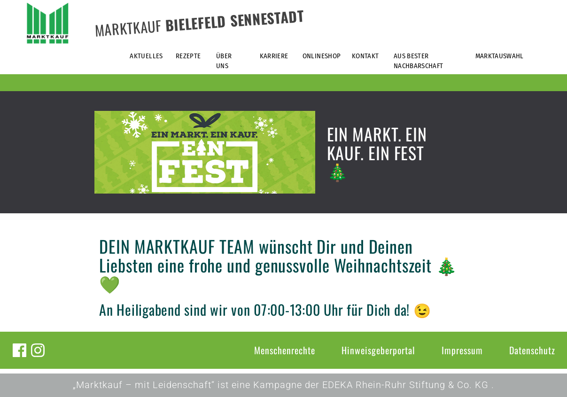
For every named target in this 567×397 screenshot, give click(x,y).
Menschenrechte (284, 350)
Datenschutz (532, 350)
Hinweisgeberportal (378, 350)
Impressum (462, 350)
